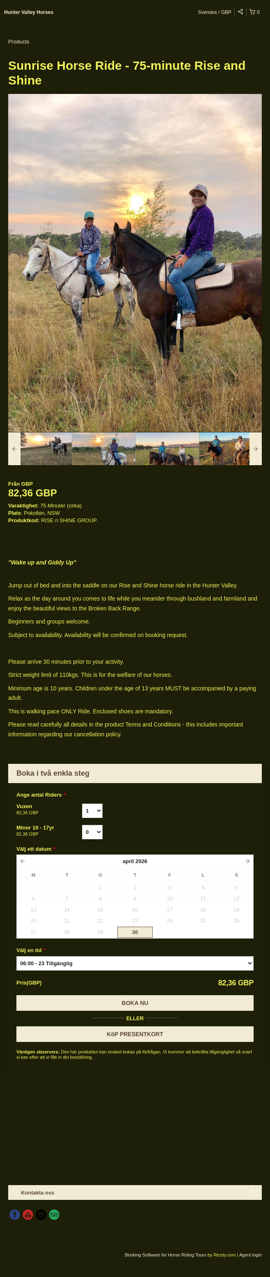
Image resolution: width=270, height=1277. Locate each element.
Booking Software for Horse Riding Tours (166, 1254)
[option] (40, 448)
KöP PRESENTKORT (135, 1034)
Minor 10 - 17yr (49, 831)
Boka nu (135, 1003)
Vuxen (49, 809)
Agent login (250, 1254)
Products (18, 42)
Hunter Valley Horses (28, 12)
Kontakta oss (38, 1193)
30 (135, 932)
